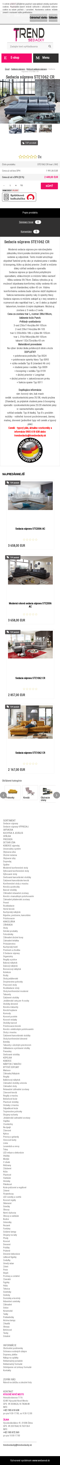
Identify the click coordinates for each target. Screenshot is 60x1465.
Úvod (7, 69)
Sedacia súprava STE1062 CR (30, 678)
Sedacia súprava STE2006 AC (30, 528)
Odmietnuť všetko (38, 17)
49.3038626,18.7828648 (19, 1404)
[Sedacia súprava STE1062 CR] (30, 101)
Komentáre (30, 231)
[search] (49, 46)
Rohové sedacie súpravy (37, 69)
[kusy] (10, 185)
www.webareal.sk (41, 1460)
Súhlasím (53, 17)
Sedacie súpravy (18, 69)
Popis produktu (30, 212)
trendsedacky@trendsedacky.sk (17, 1445)
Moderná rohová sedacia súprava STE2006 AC (30, 605)
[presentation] (3, 101)
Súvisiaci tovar (30, 222)
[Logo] (30, 34)
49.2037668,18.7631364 (19, 1426)
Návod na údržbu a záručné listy (17, 1382)
